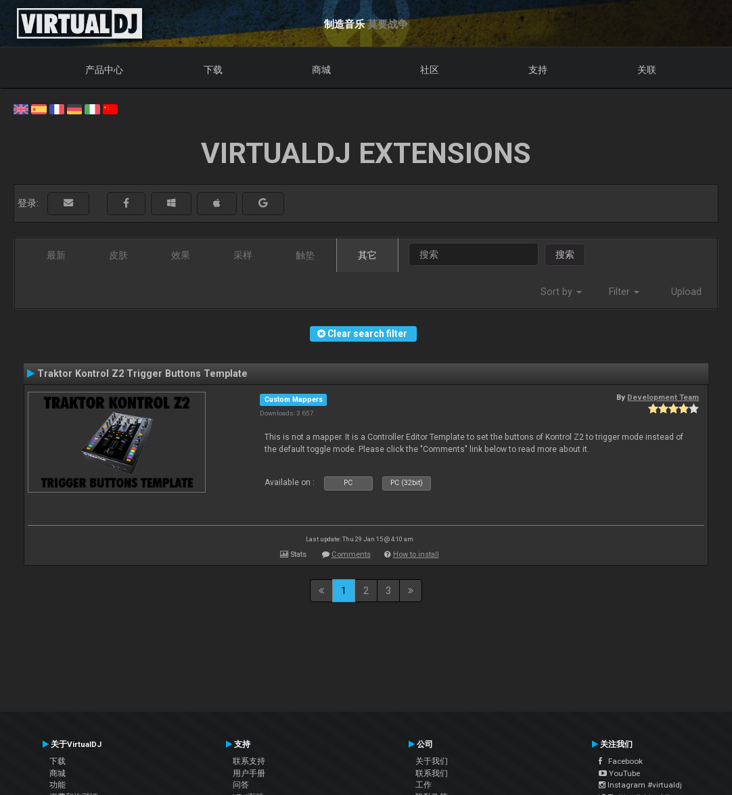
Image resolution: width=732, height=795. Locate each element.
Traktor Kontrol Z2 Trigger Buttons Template (142, 373)
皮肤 (118, 255)
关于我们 (431, 761)
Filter (624, 291)
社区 (429, 69)
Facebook (621, 761)
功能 (57, 785)
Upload (686, 291)
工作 (423, 785)
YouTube (619, 773)
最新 (56, 255)
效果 (180, 255)
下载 (213, 69)
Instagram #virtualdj (640, 785)
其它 (367, 255)
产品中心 (104, 69)
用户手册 (249, 773)
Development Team (663, 397)
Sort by (561, 291)
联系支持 (249, 761)
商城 (321, 69)
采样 (242, 255)
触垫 (305, 255)
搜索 (564, 254)
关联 (646, 69)
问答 (241, 785)
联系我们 (431, 773)
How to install (416, 554)
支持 (537, 69)
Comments (351, 554)
